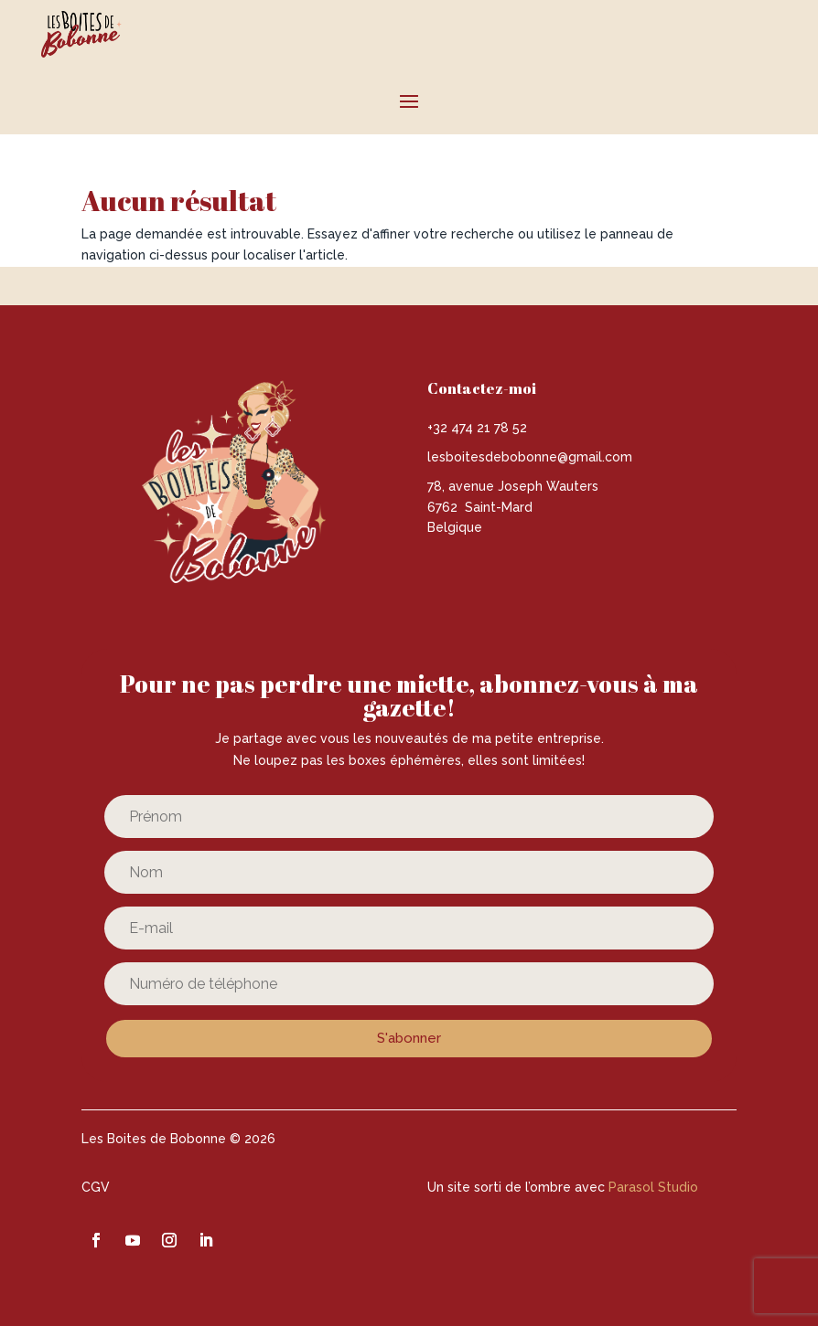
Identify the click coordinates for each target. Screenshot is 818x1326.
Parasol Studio (653, 1187)
